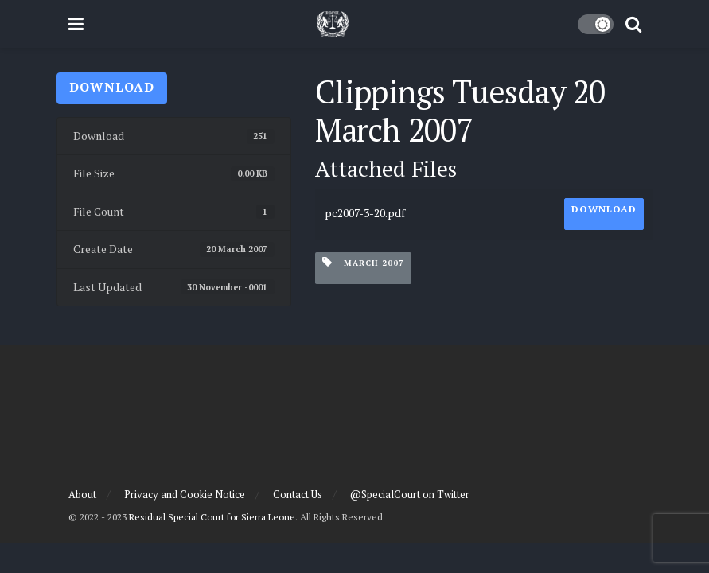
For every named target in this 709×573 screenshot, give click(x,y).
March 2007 (363, 262)
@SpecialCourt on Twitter (409, 494)
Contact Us (297, 494)
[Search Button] (633, 24)
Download (111, 87)
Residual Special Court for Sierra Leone (212, 517)
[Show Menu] (76, 24)
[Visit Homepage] (333, 24)
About (82, 494)
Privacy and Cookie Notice (184, 494)
